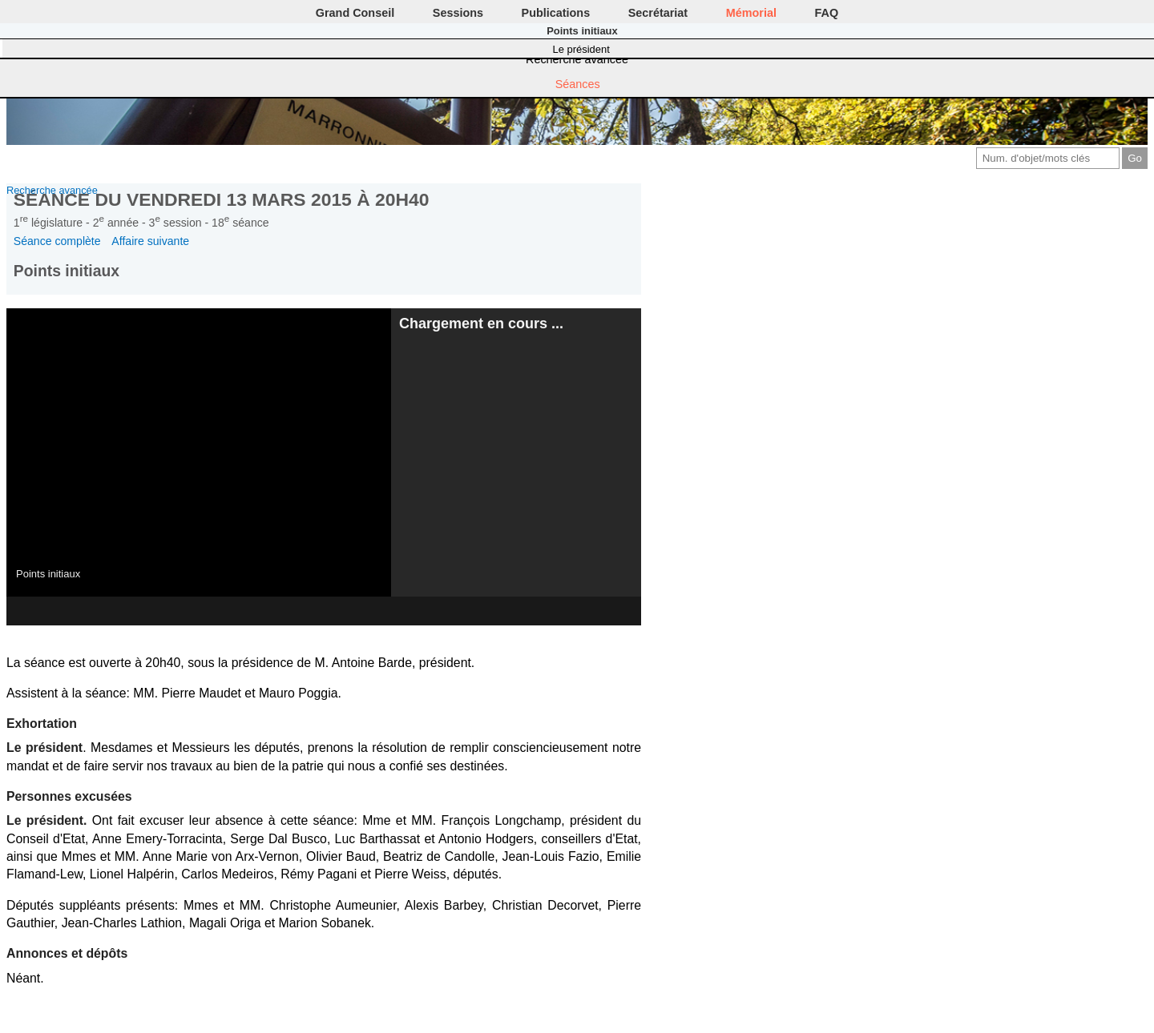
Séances (577, 84)
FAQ (827, 12)
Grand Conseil (355, 12)
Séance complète (57, 241)
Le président (581, 49)
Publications (556, 12)
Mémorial (751, 12)
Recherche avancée (577, 59)
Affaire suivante (150, 241)
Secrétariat (658, 12)
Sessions (458, 12)
